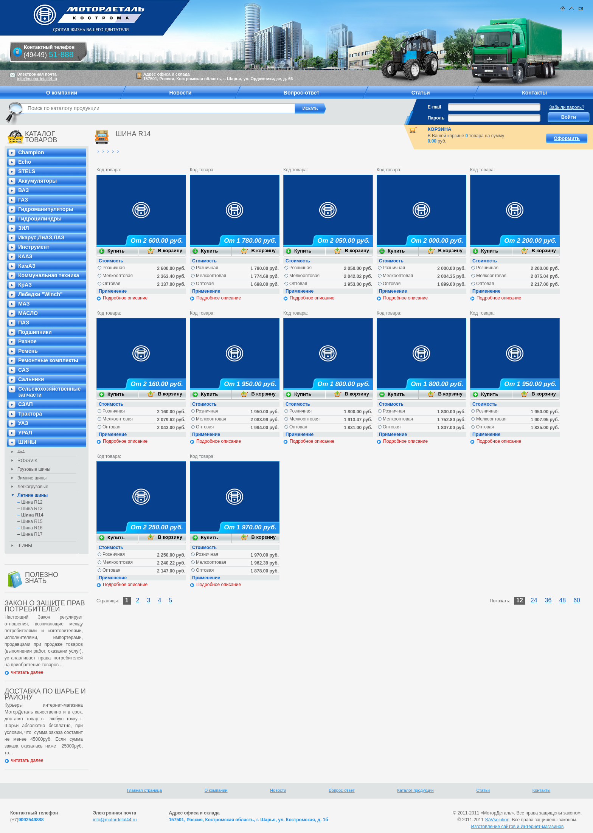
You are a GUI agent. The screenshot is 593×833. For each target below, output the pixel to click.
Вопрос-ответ (341, 790)
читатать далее (27, 672)
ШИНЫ (24, 545)
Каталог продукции (415, 790)
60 (576, 600)
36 (548, 600)
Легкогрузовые (32, 486)
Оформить (567, 138)
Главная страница (144, 790)
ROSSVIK (27, 460)
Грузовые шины (33, 469)
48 (562, 600)
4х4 (21, 452)
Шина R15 (31, 521)
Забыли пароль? (566, 107)
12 (519, 600)
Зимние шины (32, 478)
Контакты (541, 790)
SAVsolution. (498, 819)
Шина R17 (31, 534)
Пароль (436, 118)
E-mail (434, 107)
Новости (278, 790)
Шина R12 (31, 502)
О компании (216, 790)
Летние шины (32, 495)
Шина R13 (31, 508)
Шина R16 (31, 528)
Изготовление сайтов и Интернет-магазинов (517, 826)
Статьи (483, 790)
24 (534, 600)
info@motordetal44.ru (115, 819)
